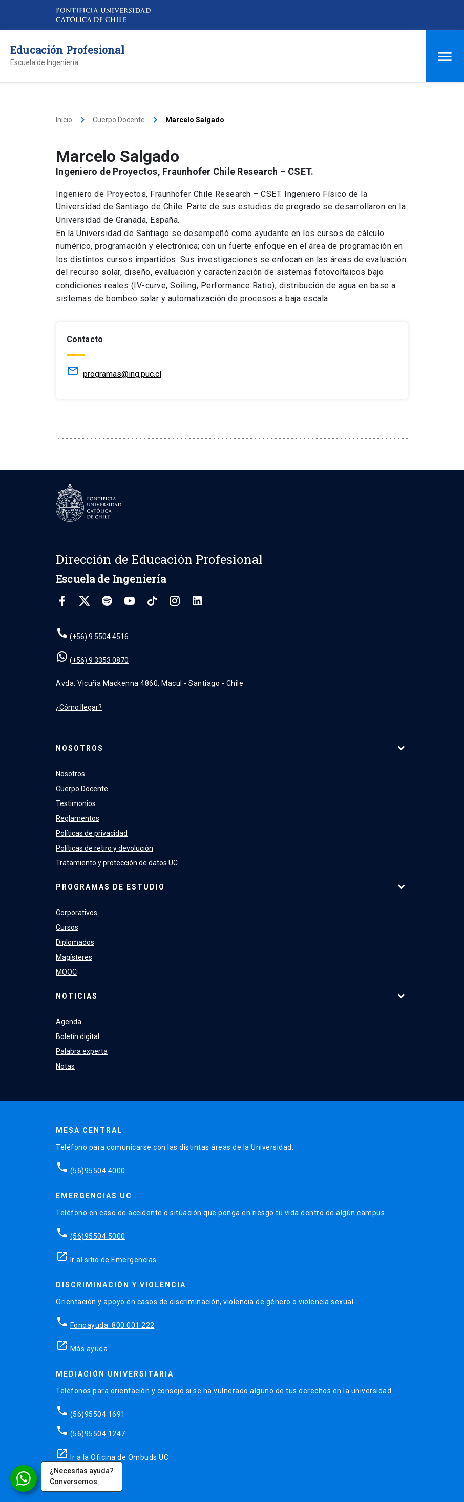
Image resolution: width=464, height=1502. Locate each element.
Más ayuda (89, 1349)
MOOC (66, 972)
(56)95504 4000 (97, 1171)
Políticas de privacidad (92, 833)
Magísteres (74, 957)
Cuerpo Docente (119, 120)
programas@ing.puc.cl (122, 374)
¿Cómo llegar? (79, 707)
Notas (65, 1066)
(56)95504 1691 (97, 1414)
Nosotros (79, 748)
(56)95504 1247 (97, 1433)
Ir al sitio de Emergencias (113, 1260)
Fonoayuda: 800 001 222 (112, 1325)
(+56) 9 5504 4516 (99, 636)
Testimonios (76, 803)
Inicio (64, 120)
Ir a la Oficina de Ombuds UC (119, 1457)
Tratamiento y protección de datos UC (117, 863)
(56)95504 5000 (97, 1236)
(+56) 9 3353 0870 (99, 660)
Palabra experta (82, 1051)
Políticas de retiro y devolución (104, 848)
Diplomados (75, 942)
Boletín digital (77, 1036)
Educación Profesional (67, 50)
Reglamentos (77, 818)
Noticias (77, 996)
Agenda (68, 1022)
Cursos (67, 927)
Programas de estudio (110, 887)
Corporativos (76, 912)
